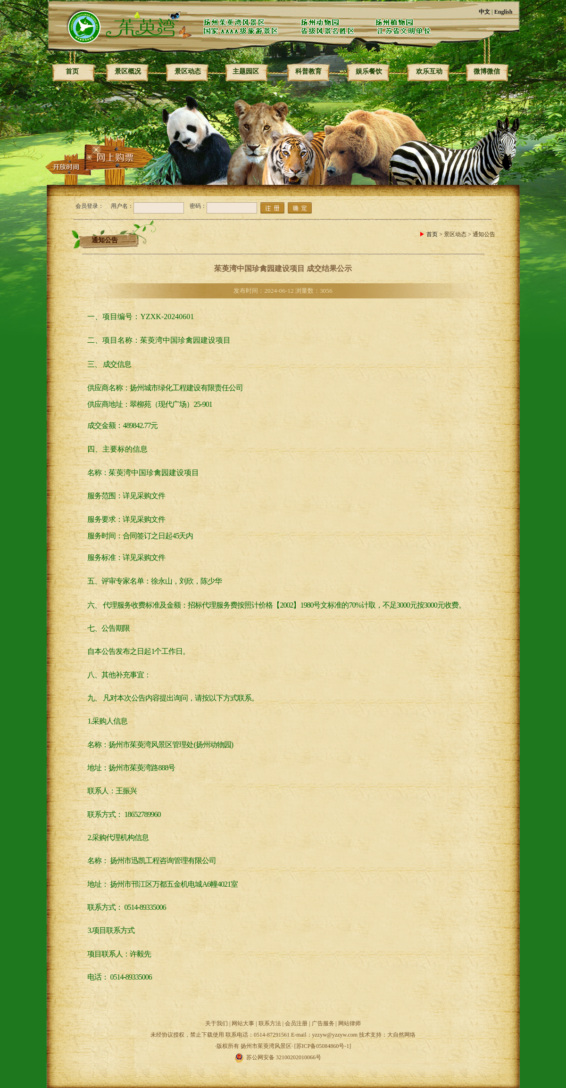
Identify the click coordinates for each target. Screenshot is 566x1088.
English (503, 11)
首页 (72, 71)
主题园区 (246, 71)
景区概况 (128, 71)
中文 (484, 11)
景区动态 (188, 71)
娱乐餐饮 (369, 71)
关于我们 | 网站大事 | (231, 1023)
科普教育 (308, 71)
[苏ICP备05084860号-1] (322, 1046)
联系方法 (269, 1023)
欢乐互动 (429, 71)
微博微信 (487, 71)
